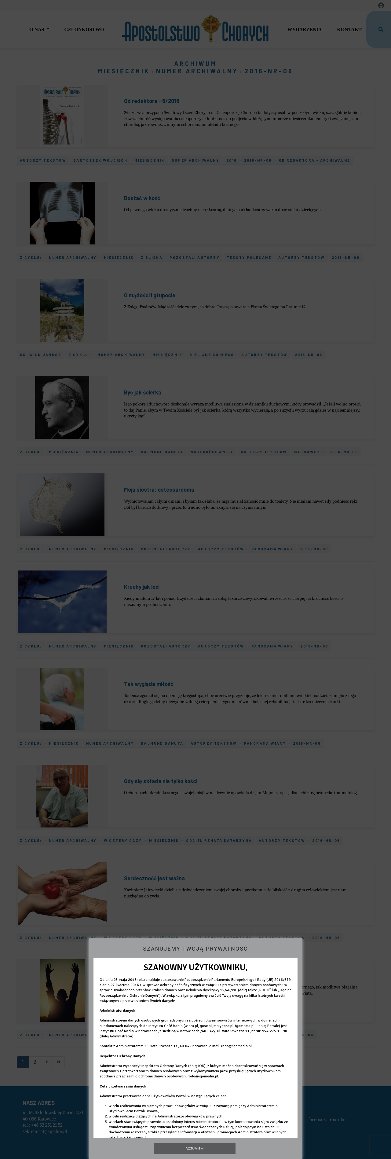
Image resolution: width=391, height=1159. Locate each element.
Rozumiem (195, 1148)
